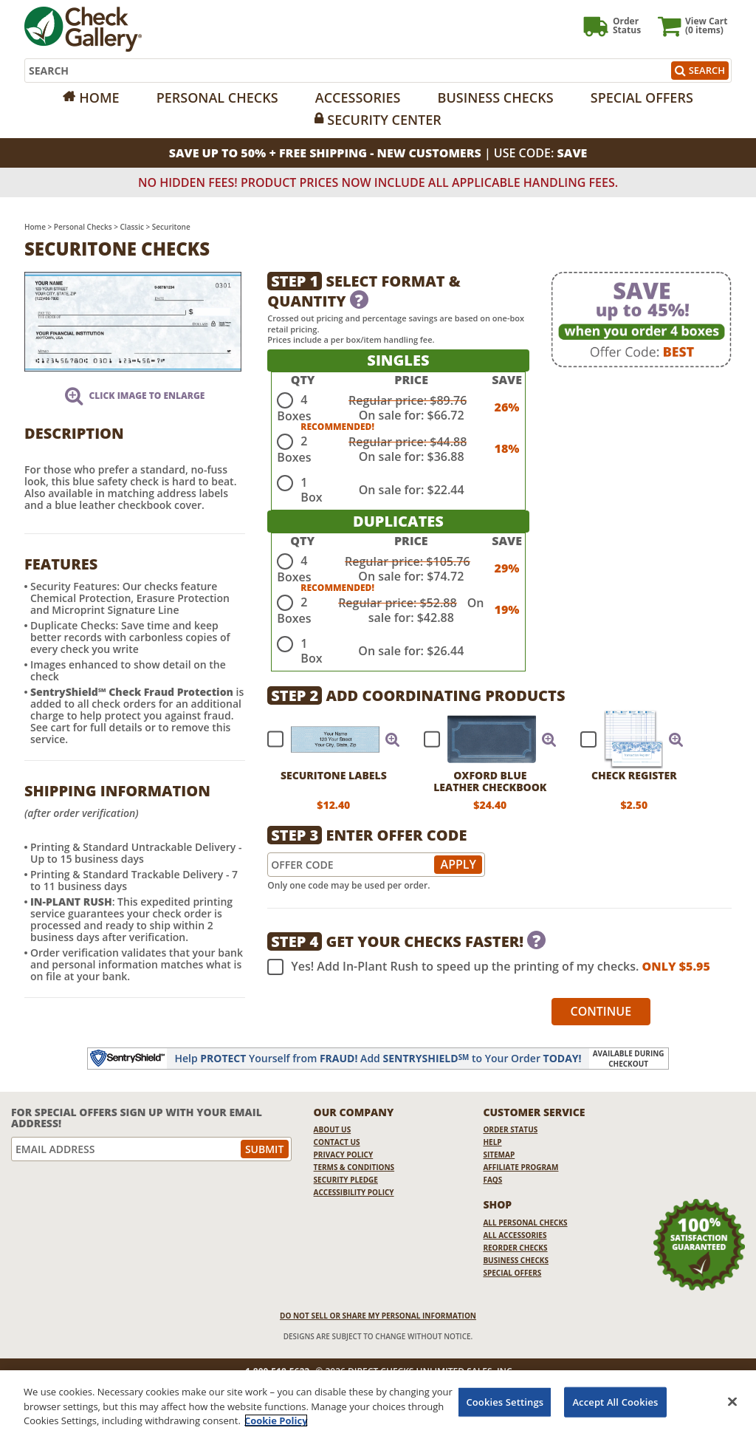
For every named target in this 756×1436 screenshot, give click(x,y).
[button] (392, 739)
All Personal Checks (525, 1222)
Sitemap (499, 1154)
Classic (132, 227)
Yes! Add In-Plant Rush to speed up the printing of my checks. (488, 967)
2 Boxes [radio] (294, 449)
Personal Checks (217, 97)
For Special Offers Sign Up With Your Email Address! (136, 1118)
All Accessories (514, 1235)
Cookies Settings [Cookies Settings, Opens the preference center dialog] (504, 1401)
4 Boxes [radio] (294, 408)
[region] (378, 1403)
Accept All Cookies (615, 1401)
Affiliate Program (520, 1167)
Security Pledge (346, 1179)
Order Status (510, 1129)
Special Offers (642, 97)
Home (99, 97)
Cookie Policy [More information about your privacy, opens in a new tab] (276, 1420)
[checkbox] (327, 739)
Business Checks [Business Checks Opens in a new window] (516, 1260)
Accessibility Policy (354, 1192)
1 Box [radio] (311, 489)
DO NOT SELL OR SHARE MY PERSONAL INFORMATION (378, 1315)
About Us (332, 1129)
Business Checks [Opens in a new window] (496, 97)
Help (492, 1142)
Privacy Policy (344, 1154)
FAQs (492, 1179)
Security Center (384, 120)
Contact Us (337, 1142)
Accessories (358, 97)
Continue (601, 1011)
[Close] (732, 1401)
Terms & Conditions (354, 1167)
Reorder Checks (515, 1247)
